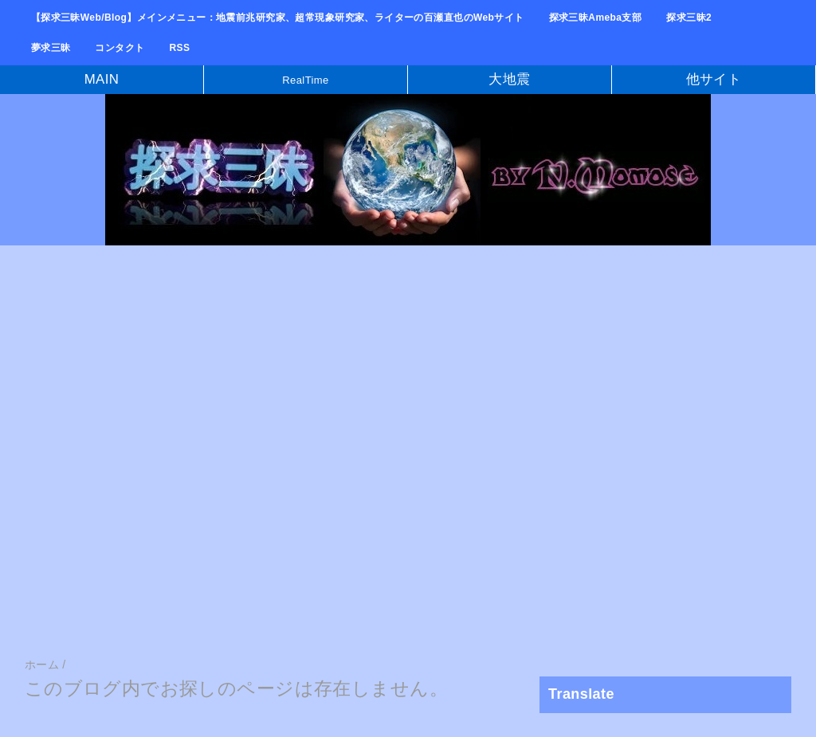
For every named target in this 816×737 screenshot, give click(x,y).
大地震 (509, 79)
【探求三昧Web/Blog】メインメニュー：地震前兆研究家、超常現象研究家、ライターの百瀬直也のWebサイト (277, 17)
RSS (180, 47)
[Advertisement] (408, 376)
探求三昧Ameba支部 (595, 17)
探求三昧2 (689, 17)
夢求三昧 (51, 47)
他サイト (714, 79)
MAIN (102, 79)
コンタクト (119, 47)
